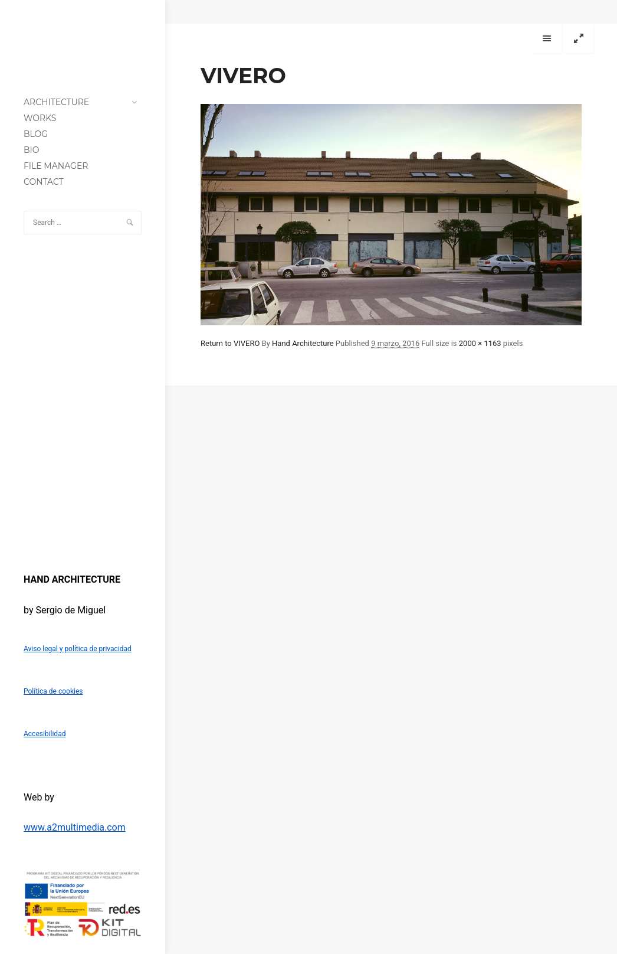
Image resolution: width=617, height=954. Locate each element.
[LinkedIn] (62, 530)
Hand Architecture (303, 343)
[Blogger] (79, 530)
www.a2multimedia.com (75, 827)
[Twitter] (46, 530)
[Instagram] (95, 530)
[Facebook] (29, 530)
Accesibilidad (44, 734)
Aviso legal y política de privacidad (78, 649)
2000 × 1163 (480, 343)
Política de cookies (53, 691)
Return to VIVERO (230, 343)
